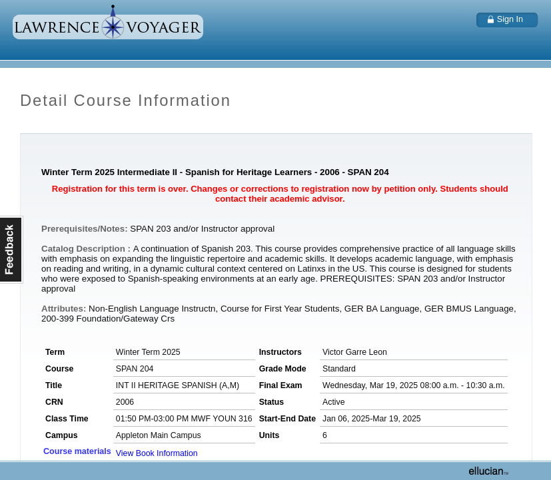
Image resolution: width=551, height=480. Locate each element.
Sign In (510, 19)
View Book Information (157, 453)
